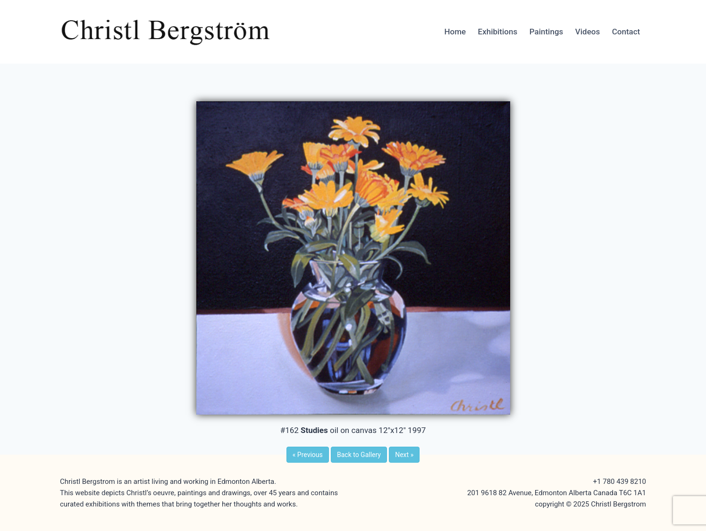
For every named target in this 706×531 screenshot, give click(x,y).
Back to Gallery (359, 454)
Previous (308, 454)
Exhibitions (498, 31)
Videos (587, 31)
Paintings (546, 31)
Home (455, 31)
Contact (626, 31)
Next (404, 454)
